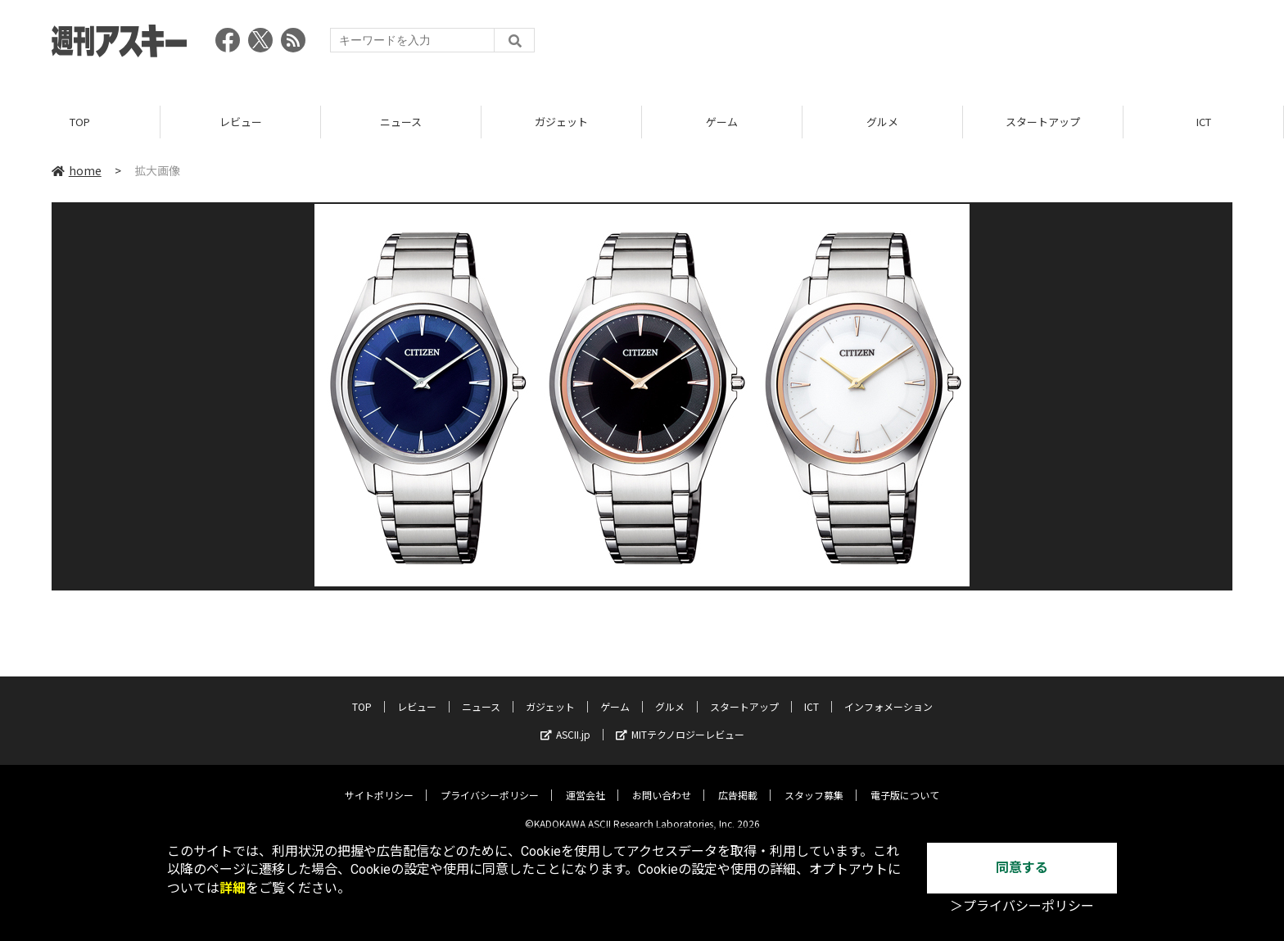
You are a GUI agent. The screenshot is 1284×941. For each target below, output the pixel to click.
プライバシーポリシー (490, 783)
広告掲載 (737, 783)
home (77, 171)
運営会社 (585, 783)
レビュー (240, 122)
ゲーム (722, 122)
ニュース (401, 122)
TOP (80, 122)
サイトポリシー (379, 783)
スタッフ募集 (813, 783)
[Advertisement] (934, 45)
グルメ (882, 122)
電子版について (904, 783)
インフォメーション (888, 695)
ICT (1203, 122)
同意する (1022, 867)
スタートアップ (1043, 122)
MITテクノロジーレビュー (680, 723)
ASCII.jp (565, 723)
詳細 (232, 888)
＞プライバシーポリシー (1022, 906)
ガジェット (561, 122)
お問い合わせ (661, 783)
